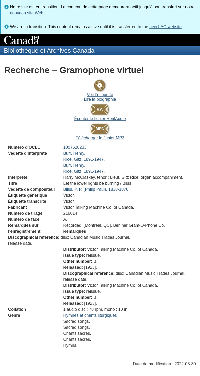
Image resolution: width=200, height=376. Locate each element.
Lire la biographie (100, 99)
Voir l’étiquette (100, 94)
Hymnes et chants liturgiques (90, 315)
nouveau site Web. (27, 13)
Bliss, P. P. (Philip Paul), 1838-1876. (96, 189)
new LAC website (165, 27)
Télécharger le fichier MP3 (100, 138)
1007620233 (74, 147)
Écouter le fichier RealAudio (100, 118)
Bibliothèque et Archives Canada (49, 50)
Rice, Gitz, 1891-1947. (84, 159)
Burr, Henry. (74, 153)
